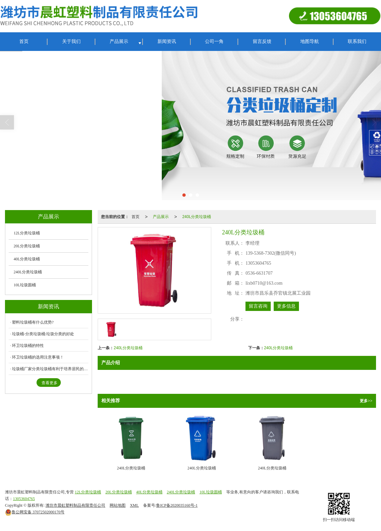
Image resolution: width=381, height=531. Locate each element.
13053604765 (24, 498)
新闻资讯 (166, 41)
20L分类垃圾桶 (27, 246)
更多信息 (286, 306)
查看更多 (49, 383)
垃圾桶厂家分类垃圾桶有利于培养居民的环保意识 (50, 369)
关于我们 (71, 41)
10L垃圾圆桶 (25, 285)
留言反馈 (262, 41)
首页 (24, 41)
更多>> (366, 400)
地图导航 (309, 41)
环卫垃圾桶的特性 (28, 345)
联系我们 (357, 41)
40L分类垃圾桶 (27, 259)
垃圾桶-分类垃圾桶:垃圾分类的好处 (43, 334)
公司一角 (214, 41)
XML (134, 505)
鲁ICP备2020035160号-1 (177, 505)
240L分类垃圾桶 (196, 216)
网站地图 (118, 505)
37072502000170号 (34, 512)
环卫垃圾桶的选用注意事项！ (38, 357)
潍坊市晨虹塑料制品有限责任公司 (75, 505)
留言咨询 (258, 306)
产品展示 (119, 41)
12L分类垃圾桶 (27, 233)
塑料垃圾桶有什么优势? (32, 322)
